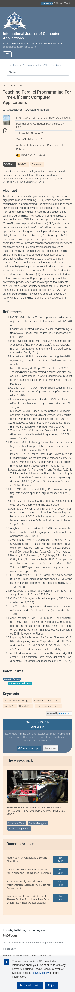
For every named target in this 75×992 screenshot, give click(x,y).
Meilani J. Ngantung (18, 828)
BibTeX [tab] (22, 164)
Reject (51, 985)
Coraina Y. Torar (16, 823)
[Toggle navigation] (7, 54)
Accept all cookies (30, 985)
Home (15, 65)
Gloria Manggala (37, 823)
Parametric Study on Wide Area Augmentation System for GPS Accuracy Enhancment (29, 885)
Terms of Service (12, 955)
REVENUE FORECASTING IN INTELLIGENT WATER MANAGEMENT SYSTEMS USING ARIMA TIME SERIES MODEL (36, 811)
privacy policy (41, 972)
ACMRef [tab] (8, 164)
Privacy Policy (29, 955)
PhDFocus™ (12, 935)
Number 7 (56, 65)
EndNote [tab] (36, 164)
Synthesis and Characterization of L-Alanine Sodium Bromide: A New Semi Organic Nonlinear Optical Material (28, 899)
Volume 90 (41, 65)
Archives (27, 65)
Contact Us (45, 955)
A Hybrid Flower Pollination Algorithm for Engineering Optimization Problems (29, 871)
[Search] (38, 72)
